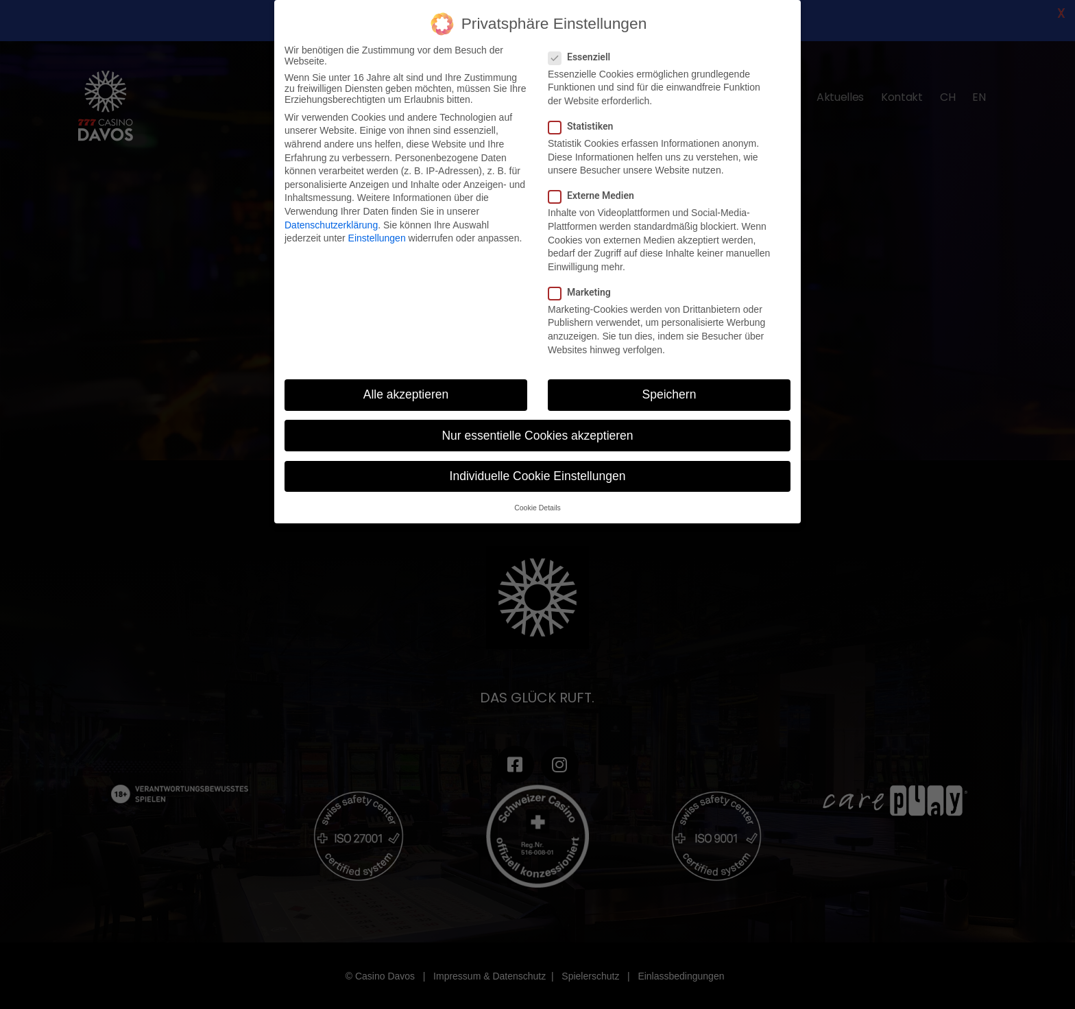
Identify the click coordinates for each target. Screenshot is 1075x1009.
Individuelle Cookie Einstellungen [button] (538, 476)
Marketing (584, 292)
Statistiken (585, 126)
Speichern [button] (669, 394)
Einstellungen (377, 238)
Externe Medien (595, 195)
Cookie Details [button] (537, 507)
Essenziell (583, 56)
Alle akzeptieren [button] (406, 394)
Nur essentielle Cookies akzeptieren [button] (537, 435)
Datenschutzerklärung (331, 224)
